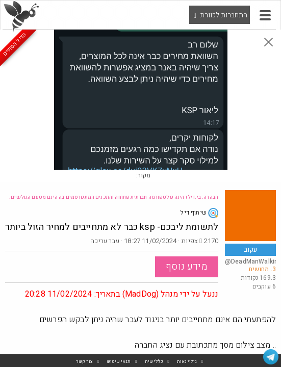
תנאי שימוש (119, 361)
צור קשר (84, 361)
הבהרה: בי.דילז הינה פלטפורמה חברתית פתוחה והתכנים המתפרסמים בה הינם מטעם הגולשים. (113, 197)
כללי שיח (154, 361)
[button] (265, 15)
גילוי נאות (187, 361)
